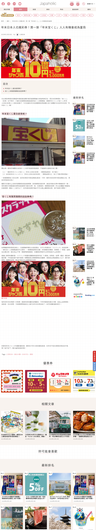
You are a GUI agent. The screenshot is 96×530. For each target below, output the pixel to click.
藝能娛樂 (75, 9)
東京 (18, 15)
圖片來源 (4, 298)
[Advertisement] (84, 195)
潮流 (20, 9)
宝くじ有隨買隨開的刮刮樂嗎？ (16, 91)
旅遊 (34, 9)
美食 (48, 9)
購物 (89, 9)
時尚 (61, 9)
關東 (35, 15)
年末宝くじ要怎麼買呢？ (13, 88)
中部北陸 (74, 15)
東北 (90, 15)
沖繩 (51, 15)
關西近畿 (27, 15)
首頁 (2, 21)
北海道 (43, 15)
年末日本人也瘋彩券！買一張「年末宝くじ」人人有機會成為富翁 (32, 21)
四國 (65, 15)
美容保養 (7, 9)
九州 (58, 15)
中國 (83, 15)
